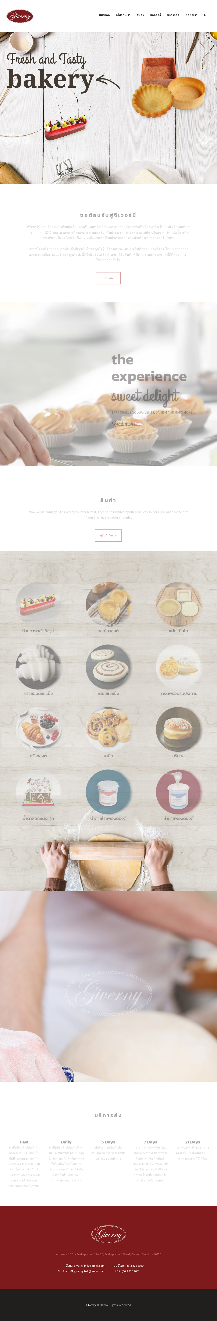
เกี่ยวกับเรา (123, 15)
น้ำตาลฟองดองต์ (178, 824)
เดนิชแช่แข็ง (108, 699)
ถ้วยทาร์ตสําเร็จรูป (38, 637)
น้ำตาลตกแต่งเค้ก (38, 824)
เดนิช (108, 762)
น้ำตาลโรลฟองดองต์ (108, 824)
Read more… (126, 430)
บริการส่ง (173, 15)
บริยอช (178, 762)
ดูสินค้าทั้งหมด (108, 542)
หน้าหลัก (104, 15)
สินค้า (140, 15)
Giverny (91, 1305)
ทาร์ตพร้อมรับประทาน (179, 699)
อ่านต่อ (109, 284)
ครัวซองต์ (38, 762)
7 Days (150, 1148)
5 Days (108, 1148)
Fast (24, 1148)
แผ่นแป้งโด (178, 637)
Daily (66, 1148)
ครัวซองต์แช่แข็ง (38, 699)
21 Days (192, 1148)
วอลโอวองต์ (108, 637)
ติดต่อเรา (192, 15)
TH (205, 15)
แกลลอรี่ (155, 15)
